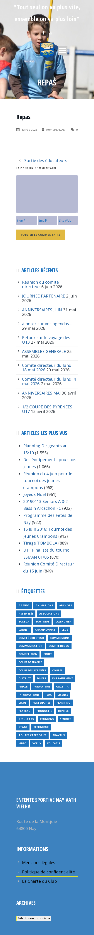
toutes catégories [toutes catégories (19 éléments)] (32, 735)
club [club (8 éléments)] (65, 629)
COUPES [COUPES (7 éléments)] (57, 670)
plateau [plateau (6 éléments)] (24, 710)
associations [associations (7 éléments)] (49, 613)
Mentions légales (38, 862)
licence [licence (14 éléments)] (63, 694)
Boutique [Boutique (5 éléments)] (42, 621)
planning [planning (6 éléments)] (63, 702)
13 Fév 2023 (29, 130)
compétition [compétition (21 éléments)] (28, 654)
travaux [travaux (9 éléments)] (58, 735)
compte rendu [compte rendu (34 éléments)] (59, 646)
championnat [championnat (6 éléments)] (45, 629)
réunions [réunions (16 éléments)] (47, 719)
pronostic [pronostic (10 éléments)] (44, 710)
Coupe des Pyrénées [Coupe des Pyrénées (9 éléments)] (32, 670)
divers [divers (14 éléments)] (41, 678)
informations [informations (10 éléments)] (29, 694)
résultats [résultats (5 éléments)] (26, 719)
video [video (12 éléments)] (22, 743)
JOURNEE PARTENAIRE (43, 296)
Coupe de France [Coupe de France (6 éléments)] (30, 662)
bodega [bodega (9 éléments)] (24, 621)
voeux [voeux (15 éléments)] (36, 743)
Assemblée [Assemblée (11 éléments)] (26, 613)
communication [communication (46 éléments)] (30, 646)
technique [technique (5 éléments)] (41, 727)
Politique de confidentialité (48, 872)
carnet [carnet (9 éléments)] (24, 629)
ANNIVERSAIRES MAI (41, 393)
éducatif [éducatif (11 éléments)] (53, 743)
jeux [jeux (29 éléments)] (49, 694)
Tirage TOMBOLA (40, 543)
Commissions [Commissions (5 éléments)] (59, 638)
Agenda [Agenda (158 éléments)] (24, 605)
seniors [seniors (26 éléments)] (65, 719)
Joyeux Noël (34, 494)
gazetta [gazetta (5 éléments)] (62, 686)
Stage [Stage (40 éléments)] (23, 727)
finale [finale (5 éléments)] (23, 686)
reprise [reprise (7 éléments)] (63, 710)
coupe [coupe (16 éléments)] (47, 654)
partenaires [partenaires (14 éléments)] (41, 702)
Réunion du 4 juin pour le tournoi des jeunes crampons (47, 480)
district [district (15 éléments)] (25, 678)
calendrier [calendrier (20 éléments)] (63, 621)
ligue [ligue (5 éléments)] (22, 702)
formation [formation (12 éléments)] (42, 686)
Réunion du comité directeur (40, 284)
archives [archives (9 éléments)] (65, 605)
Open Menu (62, 50)
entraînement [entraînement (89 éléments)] (62, 678)
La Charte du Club (39, 881)
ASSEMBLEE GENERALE (44, 351)
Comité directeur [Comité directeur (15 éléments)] (31, 638)
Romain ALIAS (55, 130)
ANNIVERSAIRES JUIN (42, 309)
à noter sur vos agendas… (47, 323)
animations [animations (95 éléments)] (44, 605)
